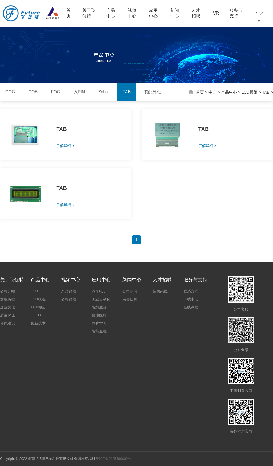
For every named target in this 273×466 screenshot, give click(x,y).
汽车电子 (99, 291)
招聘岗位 (160, 291)
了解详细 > (65, 146)
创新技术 (38, 323)
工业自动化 (101, 299)
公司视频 (68, 299)
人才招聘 (196, 13)
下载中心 (190, 299)
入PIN (79, 92)
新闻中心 (174, 13)
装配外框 (152, 92)
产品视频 (68, 291)
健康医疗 (99, 315)
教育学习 (99, 323)
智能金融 (99, 331)
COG (10, 92)
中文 (212, 92)
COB (33, 92)
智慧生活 (99, 307)
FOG (55, 92)
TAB (127, 92)
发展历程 (7, 299)
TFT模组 (38, 307)
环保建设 (7, 323)
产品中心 (110, 13)
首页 (68, 13)
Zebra (103, 92)
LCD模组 (250, 92)
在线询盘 (190, 307)
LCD (34, 291)
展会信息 (129, 299)
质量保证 (7, 315)
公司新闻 (129, 291)
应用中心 (153, 13)
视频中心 (132, 13)
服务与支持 (236, 13)
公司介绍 (7, 291)
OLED (36, 315)
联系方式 (190, 291)
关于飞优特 (88, 13)
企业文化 (7, 307)
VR (216, 13)
